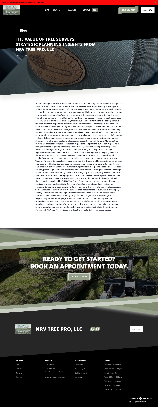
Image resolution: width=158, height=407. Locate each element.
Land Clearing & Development (55, 378)
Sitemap (19, 377)
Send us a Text (128, 10)
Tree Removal (49, 364)
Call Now (147, 10)
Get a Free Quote (79, 276)
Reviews (19, 373)
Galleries (19, 369)
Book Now (136, 329)
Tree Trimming (50, 368)
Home (18, 365)
